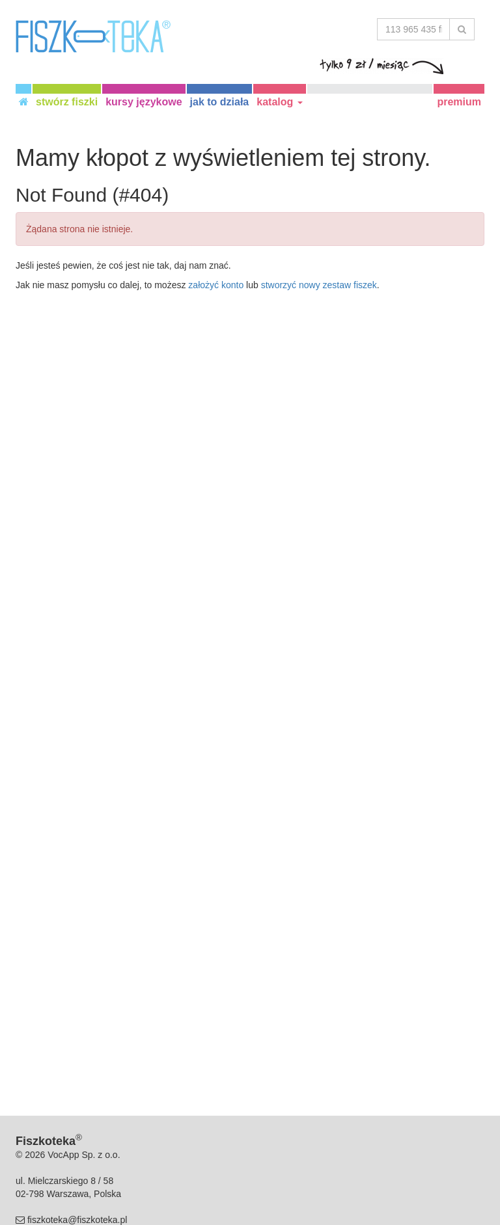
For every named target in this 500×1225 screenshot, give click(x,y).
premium (459, 101)
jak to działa (219, 101)
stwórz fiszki (67, 101)
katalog (279, 101)
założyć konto (215, 285)
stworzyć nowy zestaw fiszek (319, 285)
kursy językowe (143, 101)
